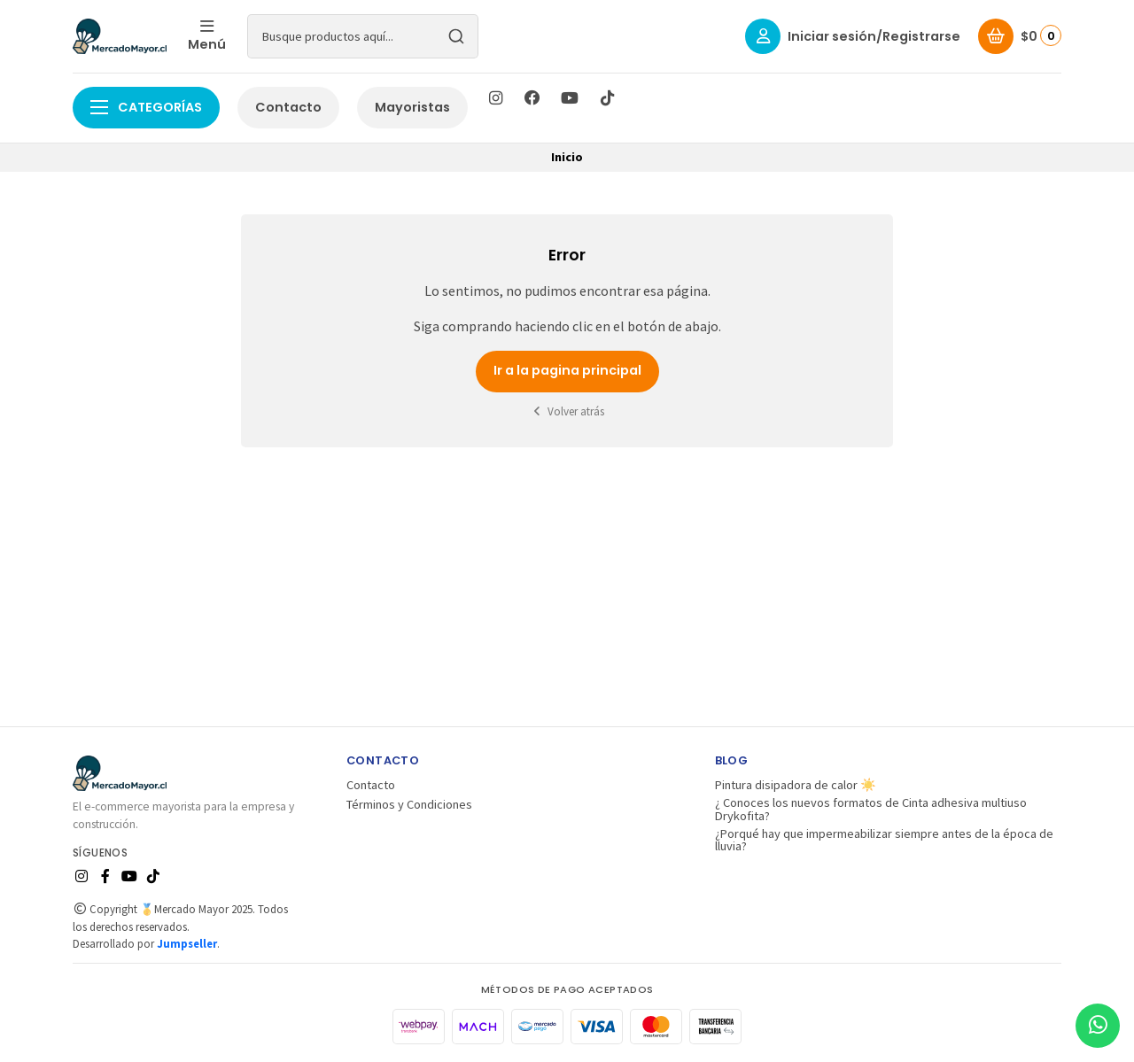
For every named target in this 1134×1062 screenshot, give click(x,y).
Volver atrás (567, 411)
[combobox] (362, 36)
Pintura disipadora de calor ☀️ (795, 785)
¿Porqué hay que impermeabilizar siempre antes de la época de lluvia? (884, 840)
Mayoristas (412, 107)
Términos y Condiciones (409, 804)
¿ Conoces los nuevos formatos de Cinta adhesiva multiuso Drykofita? (871, 809)
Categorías (146, 107)
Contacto (288, 107)
